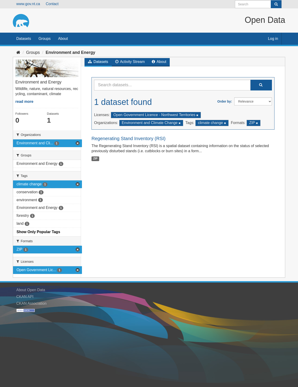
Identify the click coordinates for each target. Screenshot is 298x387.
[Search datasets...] (172, 85)
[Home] (18, 52)
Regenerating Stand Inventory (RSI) (128, 138)
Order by (224, 101)
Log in (273, 39)
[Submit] (276, 4)
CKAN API (25, 297)
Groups (44, 39)
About (63, 39)
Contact (52, 4)
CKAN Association (31, 303)
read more (24, 102)
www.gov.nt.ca (28, 4)
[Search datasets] (258, 4)
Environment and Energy (70, 52)
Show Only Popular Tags (38, 232)
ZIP (95, 158)
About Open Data (30, 290)
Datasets (23, 39)
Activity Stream (130, 62)
